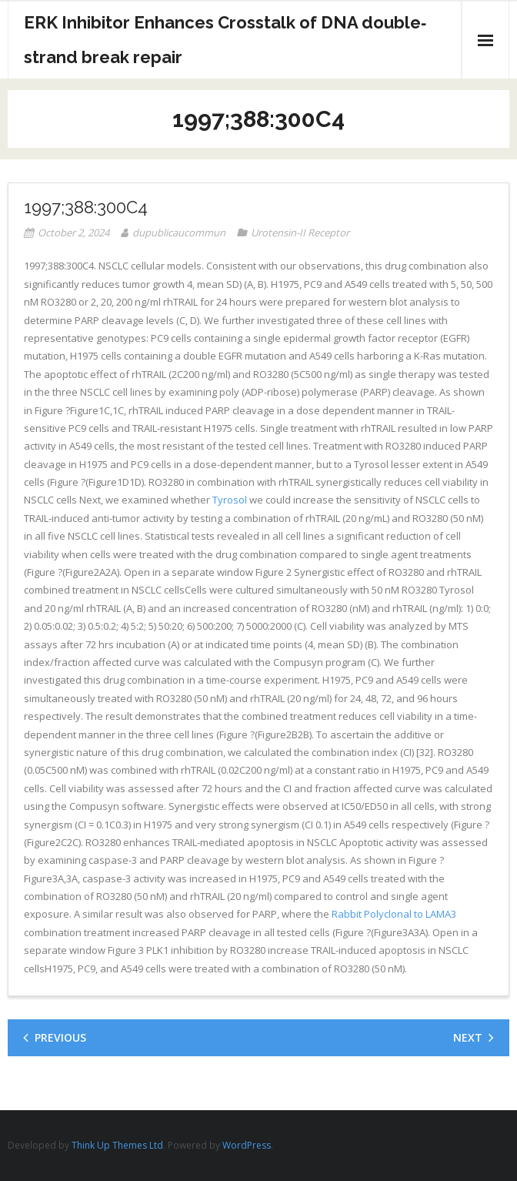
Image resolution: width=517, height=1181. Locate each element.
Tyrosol (229, 500)
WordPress (246, 1145)
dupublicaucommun (178, 232)
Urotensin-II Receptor (300, 232)
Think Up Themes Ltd (117, 1145)
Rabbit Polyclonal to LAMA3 (394, 914)
